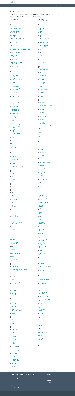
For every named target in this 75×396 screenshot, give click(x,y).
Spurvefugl (41, 240)
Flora (12, 210)
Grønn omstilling (14, 255)
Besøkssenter (14, 92)
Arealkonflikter (14, 55)
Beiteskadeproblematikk (16, 79)
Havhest (13, 276)
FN (12, 212)
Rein (40, 169)
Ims (12, 300)
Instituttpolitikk (14, 309)
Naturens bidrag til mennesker (45, 105)
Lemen (40, 51)
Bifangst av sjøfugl (15, 102)
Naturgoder (41, 106)
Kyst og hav (13, 364)
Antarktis (13, 51)
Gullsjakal (13, 257)
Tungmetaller (42, 272)
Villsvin (40, 307)
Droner (12, 164)
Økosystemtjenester (43, 336)
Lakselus (41, 32)
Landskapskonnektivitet (44, 41)
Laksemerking (42, 34)
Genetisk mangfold (15, 242)
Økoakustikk (42, 331)
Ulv (40, 277)
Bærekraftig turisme (15, 134)
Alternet (13, 43)
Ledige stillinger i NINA (53, 377)
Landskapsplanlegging (44, 45)
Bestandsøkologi (14, 90)
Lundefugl (41, 62)
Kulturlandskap (14, 359)
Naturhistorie (42, 108)
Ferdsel (12, 195)
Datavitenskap (14, 157)
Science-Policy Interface (44, 202)
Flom (12, 209)
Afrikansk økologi (15, 31)
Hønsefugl (13, 293)
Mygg (40, 90)
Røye (40, 186)
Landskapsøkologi (43, 46)
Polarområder (42, 148)
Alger (12, 39)
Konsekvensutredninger (16, 350)
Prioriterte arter (42, 152)
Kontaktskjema (51, 382)
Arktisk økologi (14, 59)
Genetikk (13, 240)
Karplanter (13, 335)
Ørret (40, 339)
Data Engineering (15, 155)
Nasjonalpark (42, 102)
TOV (40, 264)
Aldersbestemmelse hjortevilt (17, 38)
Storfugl (41, 244)
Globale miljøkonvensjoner (16, 252)
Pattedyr (41, 145)
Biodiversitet (14, 105)
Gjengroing (13, 249)
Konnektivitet (14, 349)
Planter (40, 146)
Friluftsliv (13, 226)
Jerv (12, 322)
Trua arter (41, 270)
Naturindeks (42, 109)
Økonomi (41, 335)
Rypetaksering (42, 182)
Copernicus (13, 147)
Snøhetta (41, 233)
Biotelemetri (14, 114)
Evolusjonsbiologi (15, 180)
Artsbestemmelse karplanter (17, 62)
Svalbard (41, 250)
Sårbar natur (42, 253)
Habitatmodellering (15, 266)
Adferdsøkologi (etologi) (16, 28)
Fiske (12, 198)
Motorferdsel (42, 88)
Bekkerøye (13, 82)
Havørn (12, 277)
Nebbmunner (42, 120)
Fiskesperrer (14, 200)
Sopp (40, 237)
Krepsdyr (13, 356)
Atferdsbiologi (14, 65)
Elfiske (12, 176)
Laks (40, 26)
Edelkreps (13, 173)
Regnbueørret (42, 168)
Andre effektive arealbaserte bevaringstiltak (20, 49)
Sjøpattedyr (41, 212)
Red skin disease (42, 165)
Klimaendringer (14, 342)
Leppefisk (41, 52)
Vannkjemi (41, 295)
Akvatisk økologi (14, 35)
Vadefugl (41, 290)
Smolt (40, 225)
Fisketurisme (14, 202)
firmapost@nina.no (16, 381)
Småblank (41, 226)
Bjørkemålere (14, 117)
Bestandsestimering (15, 85)
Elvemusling (13, 179)
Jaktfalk (13, 320)
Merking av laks (42, 78)
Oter (40, 136)
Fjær (12, 208)
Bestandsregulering (15, 89)
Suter (40, 249)
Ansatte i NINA (51, 380)
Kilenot (12, 338)
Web (40, 319)
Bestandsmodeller (15, 86)
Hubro (12, 287)
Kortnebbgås (14, 353)
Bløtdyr (12, 123)
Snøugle (41, 234)
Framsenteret (14, 223)
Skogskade (41, 222)
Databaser (13, 156)
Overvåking (41, 138)
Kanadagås (13, 330)
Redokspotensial (42, 166)
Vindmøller (41, 313)
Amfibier (13, 45)
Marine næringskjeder (43, 69)
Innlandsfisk (13, 303)
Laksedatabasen (42, 28)
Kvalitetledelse (14, 362)
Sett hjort (41, 206)
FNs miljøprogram (15, 213)
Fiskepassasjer (14, 199)
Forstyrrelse (13, 219)
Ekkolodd (13, 175)
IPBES (12, 312)
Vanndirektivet (42, 293)
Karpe (12, 333)
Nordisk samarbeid (43, 123)
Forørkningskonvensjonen (16, 222)
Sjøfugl (40, 210)
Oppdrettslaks (42, 133)
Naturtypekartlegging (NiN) (45, 118)
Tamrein (41, 262)
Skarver (41, 215)
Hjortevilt (13, 280)
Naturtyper (41, 119)
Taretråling (41, 263)
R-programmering (43, 179)
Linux (40, 55)
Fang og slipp (14, 193)
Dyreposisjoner (14, 167)
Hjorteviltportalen (15, 283)
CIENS (12, 144)
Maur (40, 72)
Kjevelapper (13, 339)
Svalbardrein (42, 251)
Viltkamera (41, 310)
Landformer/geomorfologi (44, 38)
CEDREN (13, 143)
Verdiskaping (42, 303)
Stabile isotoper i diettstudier (45, 242)
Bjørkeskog (13, 119)
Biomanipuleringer (15, 109)
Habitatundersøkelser (15, 267)
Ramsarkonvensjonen (43, 163)
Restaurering (42, 172)
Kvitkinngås (13, 363)
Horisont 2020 (14, 284)
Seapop (41, 203)
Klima (12, 340)
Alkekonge (13, 41)
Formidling (13, 215)
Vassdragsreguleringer (44, 296)
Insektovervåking (14, 306)
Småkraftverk (42, 229)
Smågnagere (42, 227)
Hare (12, 272)
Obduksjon (41, 130)
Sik (40, 209)
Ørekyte (41, 338)
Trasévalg (41, 267)
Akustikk (13, 34)
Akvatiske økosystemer (16, 36)
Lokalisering (41, 60)
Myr (40, 93)
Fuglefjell (13, 229)
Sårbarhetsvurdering (43, 254)
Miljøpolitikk (42, 83)
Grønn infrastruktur (15, 253)
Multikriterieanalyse (43, 89)
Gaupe (12, 238)
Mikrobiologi (42, 79)
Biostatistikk (14, 112)
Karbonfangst (14, 332)
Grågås (12, 256)
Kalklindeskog (14, 329)
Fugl (12, 227)
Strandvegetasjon (43, 246)
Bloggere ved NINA (15, 122)
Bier (12, 100)
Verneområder (42, 305)
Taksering (41, 260)
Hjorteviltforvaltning (15, 282)
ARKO (12, 56)
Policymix (41, 149)
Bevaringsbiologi (14, 93)
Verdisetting (42, 302)
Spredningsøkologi (43, 239)
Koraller (13, 352)
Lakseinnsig (41, 31)
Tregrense (41, 269)
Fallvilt (12, 192)
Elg (12, 177)
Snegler (41, 232)
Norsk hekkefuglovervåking (45, 125)
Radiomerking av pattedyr (44, 162)
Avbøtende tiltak (14, 68)
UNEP (40, 280)
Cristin (12, 149)
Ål (39, 345)
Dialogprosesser (14, 159)
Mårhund (41, 96)
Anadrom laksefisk (15, 46)
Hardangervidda (14, 270)
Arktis (12, 58)
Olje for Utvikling (42, 132)
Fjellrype (13, 205)
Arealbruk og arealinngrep (16, 52)
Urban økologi (42, 282)
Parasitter (41, 143)
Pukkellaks (41, 155)
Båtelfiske (13, 137)
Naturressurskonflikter (44, 115)
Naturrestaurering (43, 116)
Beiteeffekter (14, 76)
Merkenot (41, 76)
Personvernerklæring (52, 378)
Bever (12, 97)
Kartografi (13, 336)
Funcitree (13, 232)
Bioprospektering (15, 110)
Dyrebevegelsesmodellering (17, 166)
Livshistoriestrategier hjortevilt (45, 58)
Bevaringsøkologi (15, 96)
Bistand (13, 116)
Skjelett (41, 216)
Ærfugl (40, 325)
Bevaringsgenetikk (15, 95)
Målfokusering (42, 95)
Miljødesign (41, 81)
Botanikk (13, 127)
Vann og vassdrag (43, 292)
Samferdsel (41, 195)
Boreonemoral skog (15, 126)
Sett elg (41, 205)
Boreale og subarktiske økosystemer (19, 124)
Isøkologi (13, 313)
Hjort (12, 279)
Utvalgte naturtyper (43, 284)
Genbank (13, 239)
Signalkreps (41, 208)
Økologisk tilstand (43, 334)
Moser (40, 86)
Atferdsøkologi (14, 66)
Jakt (12, 319)
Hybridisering (14, 290)
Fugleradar (13, 230)
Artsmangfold (14, 63)
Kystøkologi (13, 367)
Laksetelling (41, 36)
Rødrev (40, 185)
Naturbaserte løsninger (44, 103)
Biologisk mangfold (15, 106)
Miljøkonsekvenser (43, 82)
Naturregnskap (42, 113)
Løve (40, 63)
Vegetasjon (41, 297)
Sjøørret (41, 213)
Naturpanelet (42, 112)
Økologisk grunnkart (43, 332)
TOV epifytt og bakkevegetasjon (46, 266)
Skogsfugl (41, 220)
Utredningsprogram (43, 283)
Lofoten (41, 59)
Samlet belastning (43, 198)
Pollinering (41, 151)
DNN (12, 162)
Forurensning (14, 220)
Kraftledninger (14, 354)
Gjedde (12, 247)
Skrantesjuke (42, 223)
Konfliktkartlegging (15, 346)
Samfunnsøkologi (43, 196)
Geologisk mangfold (15, 245)
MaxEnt (40, 73)
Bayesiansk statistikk (15, 73)
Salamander (41, 193)
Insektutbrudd (14, 307)
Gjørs (12, 250)
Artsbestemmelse (15, 60)
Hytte (12, 292)
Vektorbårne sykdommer (44, 299)
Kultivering (13, 357)
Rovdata (41, 175)
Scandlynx (41, 199)
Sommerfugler (42, 236)
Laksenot (41, 35)
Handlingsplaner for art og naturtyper (19, 269)
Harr (12, 273)
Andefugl (13, 48)
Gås (12, 260)
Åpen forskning (42, 346)
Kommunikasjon (14, 345)
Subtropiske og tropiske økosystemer (47, 247)
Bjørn (12, 120)
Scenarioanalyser (42, 200)
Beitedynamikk (14, 75)
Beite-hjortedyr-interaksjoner (17, 78)
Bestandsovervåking (15, 88)
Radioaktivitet (42, 161)
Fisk (12, 196)
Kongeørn (13, 347)
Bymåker (13, 131)
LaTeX (40, 48)
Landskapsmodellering (44, 43)
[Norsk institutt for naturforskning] (13, 1)
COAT (12, 146)
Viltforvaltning (42, 309)
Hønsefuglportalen (15, 294)
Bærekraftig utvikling (15, 136)
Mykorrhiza (41, 92)
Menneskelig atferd (43, 75)
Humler (12, 289)
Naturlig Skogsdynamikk (44, 110)
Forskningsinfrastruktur (16, 217)
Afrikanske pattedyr (15, 32)
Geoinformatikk (14, 243)
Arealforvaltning (14, 53)
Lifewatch (41, 53)
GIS (12, 246)
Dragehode (13, 163)
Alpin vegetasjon (14, 42)
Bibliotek (13, 99)
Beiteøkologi (14, 81)
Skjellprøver (41, 217)
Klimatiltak (13, 343)
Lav (40, 49)
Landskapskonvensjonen (44, 42)
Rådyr (40, 188)
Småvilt (40, 230)
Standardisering (42, 243)
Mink (40, 85)
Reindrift (41, 171)
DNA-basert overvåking (16, 160)
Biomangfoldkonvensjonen (16, 107)
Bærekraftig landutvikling (16, 133)
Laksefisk (41, 29)
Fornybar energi (14, 216)
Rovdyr (40, 176)
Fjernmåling (13, 206)
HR (12, 286)
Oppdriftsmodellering (44, 135)
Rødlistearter (42, 183)
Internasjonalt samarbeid (16, 310)
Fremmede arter (14, 225)
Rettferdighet (42, 173)
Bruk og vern (14, 129)
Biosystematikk (14, 113)
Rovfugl (41, 178)
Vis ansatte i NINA (44, 20)
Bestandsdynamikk (15, 83)
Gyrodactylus (14, 259)
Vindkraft (41, 312)
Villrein (40, 306)
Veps (40, 300)
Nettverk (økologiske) (43, 122)
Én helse (13, 186)
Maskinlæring (42, 71)
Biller (12, 103)
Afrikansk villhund (15, 29)
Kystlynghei (13, 366)
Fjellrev (12, 203)
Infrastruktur (14, 302)
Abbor (12, 26)
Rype (40, 180)
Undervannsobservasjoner (44, 279)
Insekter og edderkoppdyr (16, 305)
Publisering (41, 153)
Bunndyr (13, 130)
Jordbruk (13, 323)
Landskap (41, 39)
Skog (40, 219)
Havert (12, 275)
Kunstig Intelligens (15, 360)
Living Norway (42, 56)
